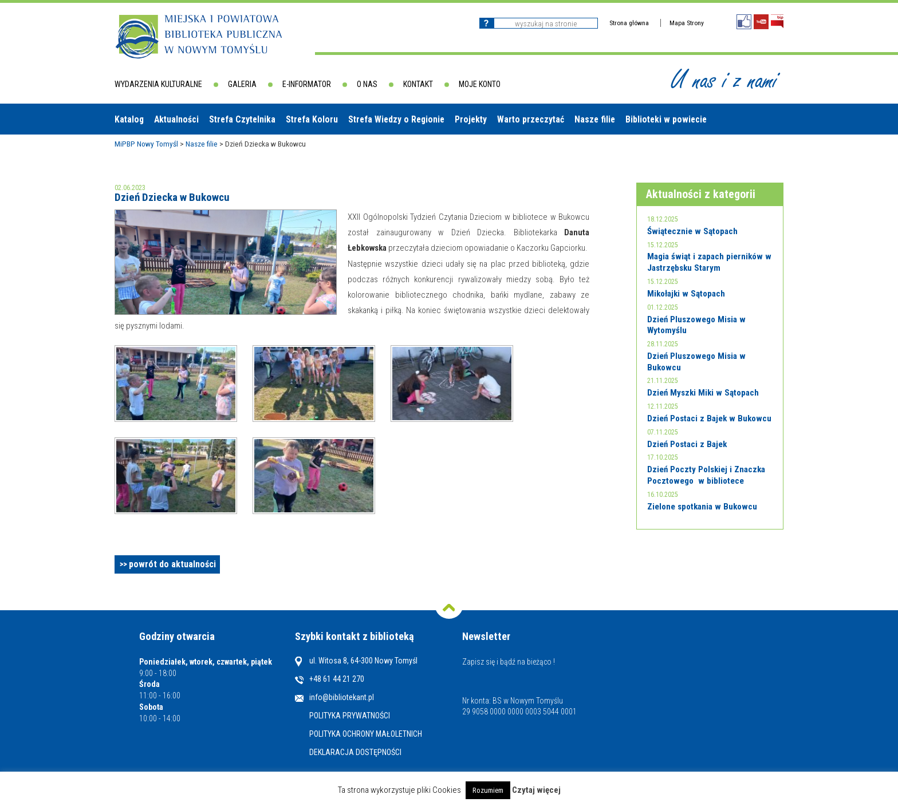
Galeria (242, 84)
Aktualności (176, 119)
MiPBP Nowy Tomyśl (146, 143)
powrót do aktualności (172, 564)
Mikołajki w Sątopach (686, 294)
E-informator (306, 84)
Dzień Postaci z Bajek (687, 444)
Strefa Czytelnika (242, 119)
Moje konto (480, 84)
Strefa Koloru (312, 119)
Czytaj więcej (536, 790)
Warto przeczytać (530, 119)
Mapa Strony (686, 23)
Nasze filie (594, 119)
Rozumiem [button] (487, 790)
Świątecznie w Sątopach (692, 231)
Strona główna (629, 23)
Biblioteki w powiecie (666, 119)
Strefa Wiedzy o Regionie (396, 119)
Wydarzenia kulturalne (158, 84)
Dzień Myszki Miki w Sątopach (703, 393)
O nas (367, 84)
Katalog (129, 119)
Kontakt (418, 84)
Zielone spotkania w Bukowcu (702, 506)
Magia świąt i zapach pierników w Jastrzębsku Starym (709, 262)
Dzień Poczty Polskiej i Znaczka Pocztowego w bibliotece (706, 475)
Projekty (471, 119)
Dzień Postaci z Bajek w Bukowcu (709, 418)
